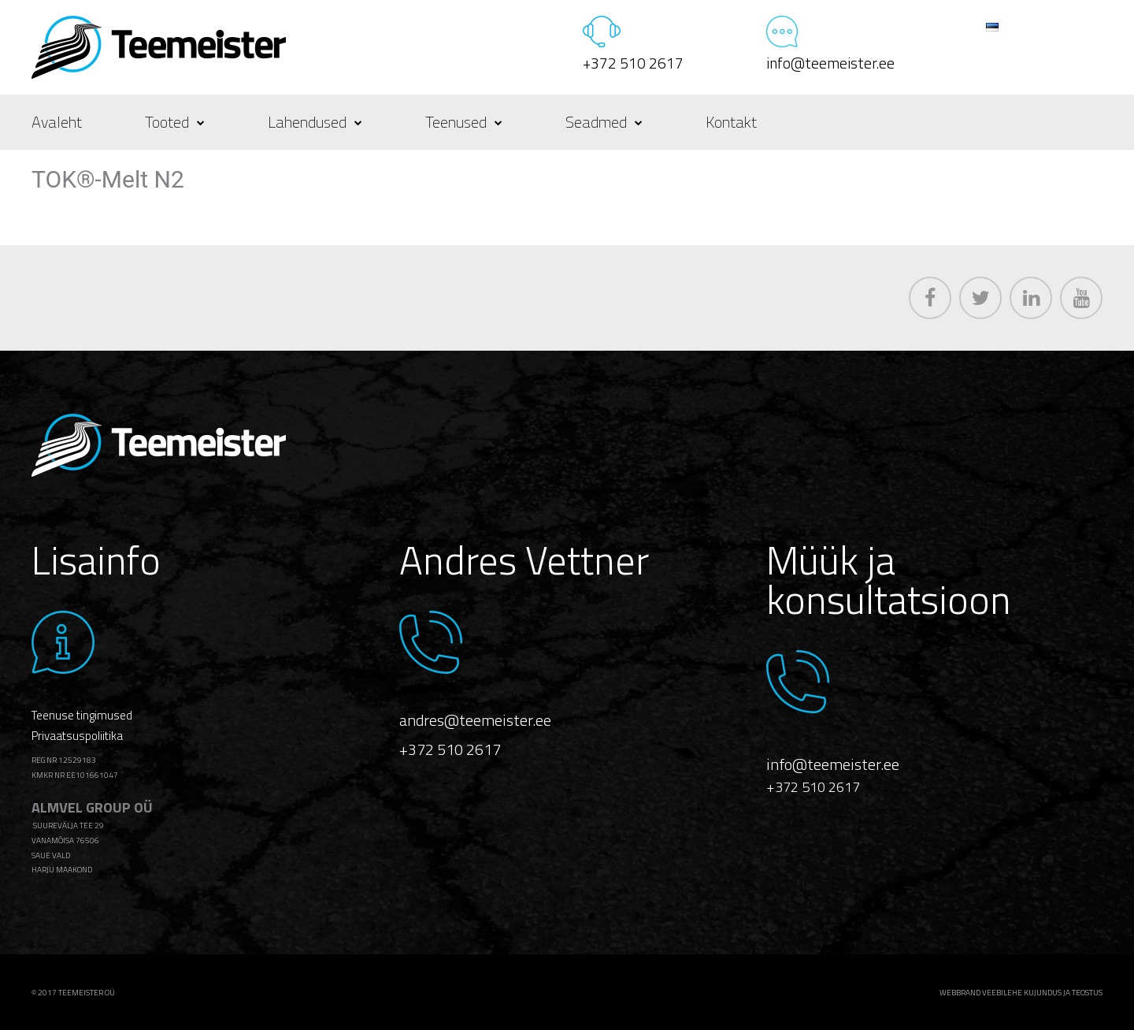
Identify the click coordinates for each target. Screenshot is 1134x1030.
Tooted (175, 122)
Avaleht (57, 122)
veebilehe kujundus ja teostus (1042, 992)
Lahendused (315, 122)
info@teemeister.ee (830, 62)
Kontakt (731, 122)
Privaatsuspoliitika (77, 736)
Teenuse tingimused (82, 715)
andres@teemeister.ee (475, 720)
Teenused (463, 122)
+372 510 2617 (633, 62)
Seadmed (604, 122)
